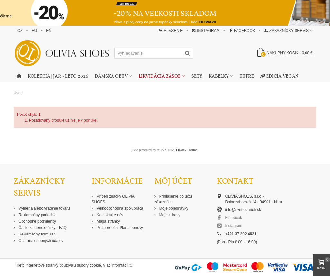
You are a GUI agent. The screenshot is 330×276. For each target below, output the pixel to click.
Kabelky (219, 76)
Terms (193, 150)
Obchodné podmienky (36, 221)
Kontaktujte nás (109, 215)
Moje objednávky (173, 208)
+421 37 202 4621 (241, 234)
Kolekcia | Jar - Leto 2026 (58, 76)
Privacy (181, 150)
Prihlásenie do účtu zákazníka (173, 199)
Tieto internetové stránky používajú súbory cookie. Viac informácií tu (74, 265)
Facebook (242, 30)
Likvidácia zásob (160, 76)
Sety (196, 76)
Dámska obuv (111, 76)
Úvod (18, 93)
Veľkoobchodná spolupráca (119, 208)
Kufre (246, 76)
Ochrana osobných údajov (40, 240)
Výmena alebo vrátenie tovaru (43, 208)
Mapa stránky (108, 221)
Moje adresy (169, 215)
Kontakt (235, 181)
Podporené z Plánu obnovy (119, 227)
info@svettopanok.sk (243, 209)
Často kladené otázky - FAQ (42, 227)
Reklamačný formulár (36, 234)
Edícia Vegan (279, 76)
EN (49, 30)
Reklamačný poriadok (36, 215)
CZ (20, 30)
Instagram (205, 30)
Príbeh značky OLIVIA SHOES (113, 199)
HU (34, 30)
